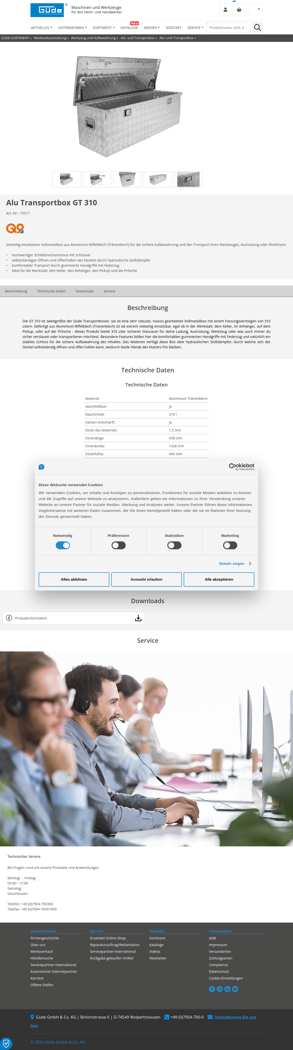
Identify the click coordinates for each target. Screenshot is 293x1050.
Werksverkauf (41, 951)
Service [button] (194, 27)
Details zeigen (231, 563)
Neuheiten (157, 958)
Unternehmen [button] (71, 27)
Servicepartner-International (53, 964)
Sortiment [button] (102, 27)
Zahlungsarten (220, 958)
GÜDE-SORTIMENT (15, 38)
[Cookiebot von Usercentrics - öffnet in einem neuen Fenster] (232, 467)
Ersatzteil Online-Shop (108, 938)
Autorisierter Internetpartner (53, 971)
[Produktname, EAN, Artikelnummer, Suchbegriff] (228, 27)
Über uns (37, 944)
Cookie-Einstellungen (226, 978)
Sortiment (157, 938)
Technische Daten (51, 291)
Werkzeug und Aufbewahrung (93, 38)
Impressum (218, 944)
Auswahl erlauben (146, 579)
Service (109, 291)
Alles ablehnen (74, 579)
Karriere (37, 978)
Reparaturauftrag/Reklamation (114, 944)
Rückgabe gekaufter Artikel (111, 958)
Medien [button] (150, 27)
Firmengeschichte (44, 938)
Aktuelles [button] (40, 27)
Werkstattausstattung (50, 38)
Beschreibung (16, 291)
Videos (154, 951)
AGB (212, 938)
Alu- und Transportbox (137, 38)
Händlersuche (41, 958)
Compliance (218, 964)
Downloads (85, 291)
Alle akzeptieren (219, 579)
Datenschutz (219, 971)
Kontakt (173, 27)
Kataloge (129, 27)
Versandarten (220, 951)
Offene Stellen (41, 984)
